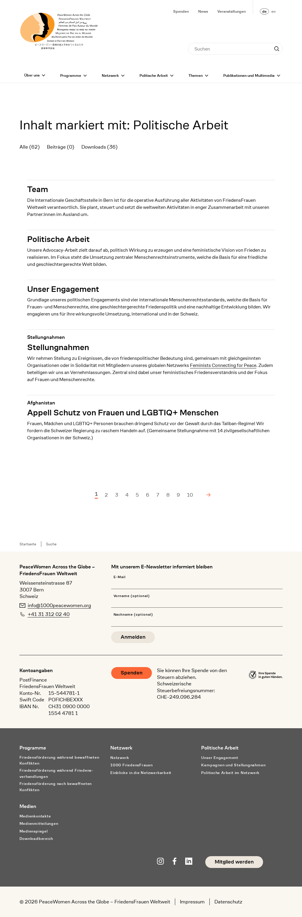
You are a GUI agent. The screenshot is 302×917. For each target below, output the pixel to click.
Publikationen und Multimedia (249, 75)
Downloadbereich (36, 838)
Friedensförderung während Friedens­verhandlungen (56, 773)
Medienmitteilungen (38, 823)
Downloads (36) (99, 147)
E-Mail (120, 577)
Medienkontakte (35, 816)
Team (37, 189)
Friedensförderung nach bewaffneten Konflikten (55, 786)
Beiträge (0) (60, 147)
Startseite (27, 544)
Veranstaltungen (231, 11)
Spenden (181, 11)
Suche (51, 544)
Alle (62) (29, 147)
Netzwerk (110, 75)
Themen (195, 75)
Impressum (192, 901)
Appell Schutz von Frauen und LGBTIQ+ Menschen (123, 413)
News (203, 11)
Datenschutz (228, 901)
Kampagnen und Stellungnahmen (233, 765)
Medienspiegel (33, 831)
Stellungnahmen (58, 347)
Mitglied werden (234, 862)
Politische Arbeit (153, 75)
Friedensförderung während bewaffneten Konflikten (59, 760)
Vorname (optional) (132, 596)
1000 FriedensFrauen (131, 765)
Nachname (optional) (133, 614)
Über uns (32, 75)
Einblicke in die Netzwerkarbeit (140, 772)
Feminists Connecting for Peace (223, 365)
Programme (70, 75)
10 (190, 495)
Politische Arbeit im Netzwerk (230, 772)
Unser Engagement (63, 289)
